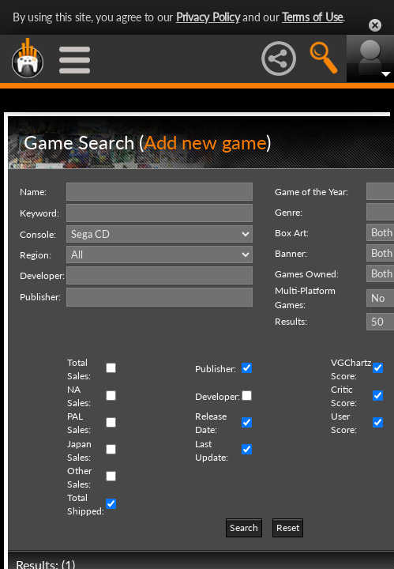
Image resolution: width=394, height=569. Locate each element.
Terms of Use (312, 17)
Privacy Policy (208, 17)
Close (375, 25)
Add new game (205, 141)
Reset (287, 527)
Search (244, 527)
